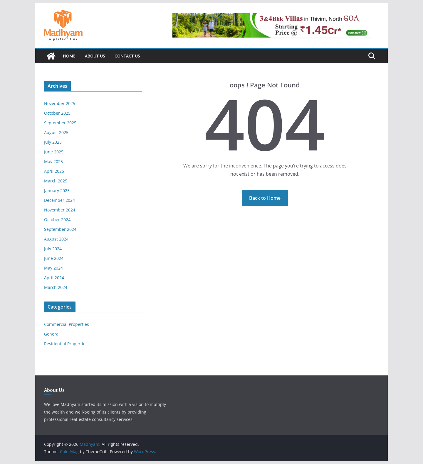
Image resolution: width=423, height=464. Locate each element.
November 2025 (59, 103)
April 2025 (54, 171)
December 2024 (59, 200)
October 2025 (57, 113)
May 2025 (53, 161)
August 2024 (56, 239)
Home (69, 56)
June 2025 (53, 152)
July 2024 (53, 248)
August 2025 (56, 132)
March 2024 (55, 287)
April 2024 (54, 277)
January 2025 (57, 190)
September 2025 (60, 123)
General (52, 334)
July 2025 (53, 142)
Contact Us (127, 56)
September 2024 (60, 229)
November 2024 (59, 210)
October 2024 (57, 219)
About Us (95, 56)
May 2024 (53, 268)
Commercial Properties (66, 324)
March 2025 (55, 181)
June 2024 (53, 258)
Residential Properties (66, 343)
